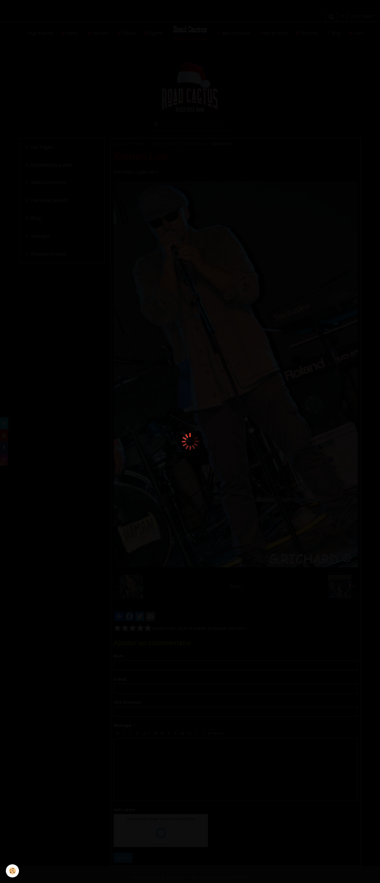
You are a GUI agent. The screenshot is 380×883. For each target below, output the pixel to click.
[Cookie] (12, 870)
